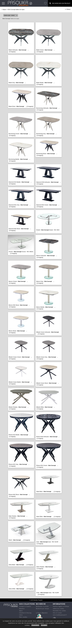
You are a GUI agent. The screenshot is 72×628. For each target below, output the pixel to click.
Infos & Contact (57, 613)
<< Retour (67, 9)
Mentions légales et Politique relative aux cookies (61, 607)
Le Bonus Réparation (42, 613)
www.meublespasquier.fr (60, 615)
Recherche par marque (42, 609)
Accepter (44, 625)
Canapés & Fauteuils (25, 606)
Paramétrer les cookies (59, 611)
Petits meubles (23, 617)
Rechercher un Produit (59, 3)
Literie (20, 615)
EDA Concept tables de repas (16, 9)
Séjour (4, 9)
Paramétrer (35, 625)
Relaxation (22, 609)
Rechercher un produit (42, 606)
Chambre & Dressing (25, 613)
